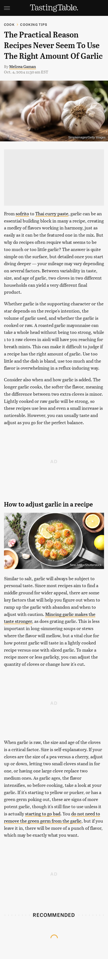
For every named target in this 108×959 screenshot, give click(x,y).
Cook (9, 24)
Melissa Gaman (22, 66)
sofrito (22, 213)
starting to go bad (42, 813)
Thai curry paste (51, 213)
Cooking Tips (33, 24)
